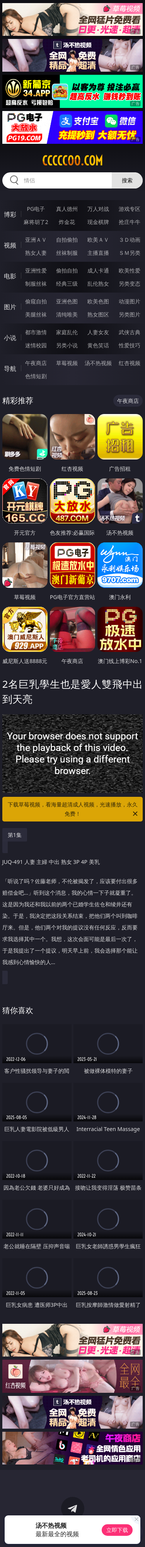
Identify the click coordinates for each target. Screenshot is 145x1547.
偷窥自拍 (36, 301)
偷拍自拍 (67, 270)
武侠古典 (129, 332)
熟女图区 (98, 314)
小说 (10, 337)
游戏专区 (129, 208)
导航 (10, 368)
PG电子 (36, 208)
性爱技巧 (129, 345)
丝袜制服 (67, 252)
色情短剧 (36, 376)
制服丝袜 (36, 283)
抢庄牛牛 (129, 222)
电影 (10, 276)
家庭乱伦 (67, 332)
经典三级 (67, 283)
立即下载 (117, 1530)
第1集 (15, 834)
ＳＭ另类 (129, 252)
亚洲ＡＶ (36, 239)
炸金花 (67, 222)
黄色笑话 (98, 345)
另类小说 (67, 345)
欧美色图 (98, 301)
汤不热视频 (98, 363)
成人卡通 (98, 270)
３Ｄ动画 (129, 239)
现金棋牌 (98, 222)
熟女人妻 (36, 252)
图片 (10, 307)
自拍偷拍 (67, 239)
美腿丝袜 (36, 314)
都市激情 (36, 332)
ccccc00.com (72, 160)
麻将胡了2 (36, 222)
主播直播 (98, 252)
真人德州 (67, 208)
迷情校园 (36, 345)
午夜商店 (36, 363)
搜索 (127, 180)
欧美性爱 (129, 270)
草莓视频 (67, 363)
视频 (10, 245)
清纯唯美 (67, 314)
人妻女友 (98, 332)
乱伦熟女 (98, 283)
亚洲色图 (67, 301)
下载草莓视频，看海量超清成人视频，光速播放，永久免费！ (73, 809)
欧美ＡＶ (98, 239)
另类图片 (129, 314)
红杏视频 (129, 363)
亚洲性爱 (36, 270)
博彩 (10, 214)
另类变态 (129, 283)
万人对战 (98, 208)
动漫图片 (129, 301)
